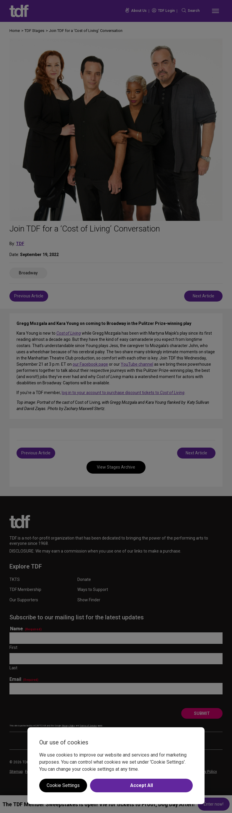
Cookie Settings (63, 785)
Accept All (141, 785)
